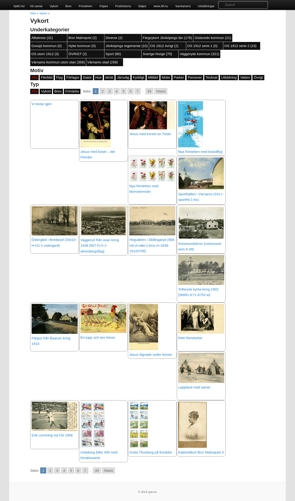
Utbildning (229, 77)
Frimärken (85, 6)
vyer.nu (18, 6)
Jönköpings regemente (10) (127, 46)
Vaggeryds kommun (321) (199, 54)
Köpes (104, 6)
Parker (179, 77)
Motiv (166, 77)
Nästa (160, 91)
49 (149, 91)
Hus (98, 77)
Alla (34, 77)
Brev (68, 6)
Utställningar (206, 6)
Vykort (54, 6)
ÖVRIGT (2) (77, 54)
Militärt (153, 77)
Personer (195, 77)
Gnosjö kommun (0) (46, 46)
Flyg (59, 77)
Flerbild (46, 77)
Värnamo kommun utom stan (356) (58, 62)
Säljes (142, 6)
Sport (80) (113, 54)
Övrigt (258, 77)
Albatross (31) (42, 38)
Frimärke (72, 91)
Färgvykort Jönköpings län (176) (167, 38)
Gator (87, 77)
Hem (33, 13)
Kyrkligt (138, 77)
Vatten (245, 77)
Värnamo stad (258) (102, 62)
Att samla (36, 6)
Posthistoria (123, 6)
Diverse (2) (114, 38)
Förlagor (72, 77)
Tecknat (212, 77)
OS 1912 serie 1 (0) (202, 46)
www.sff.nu (160, 6)
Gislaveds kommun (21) (213, 38)
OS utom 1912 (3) (45, 54)
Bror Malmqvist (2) (82, 38)
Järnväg (123, 77)
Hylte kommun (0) (82, 46)
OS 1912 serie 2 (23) (240, 46)
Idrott (109, 77)
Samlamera (183, 6)
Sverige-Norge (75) (157, 54)
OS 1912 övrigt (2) (164, 46)
